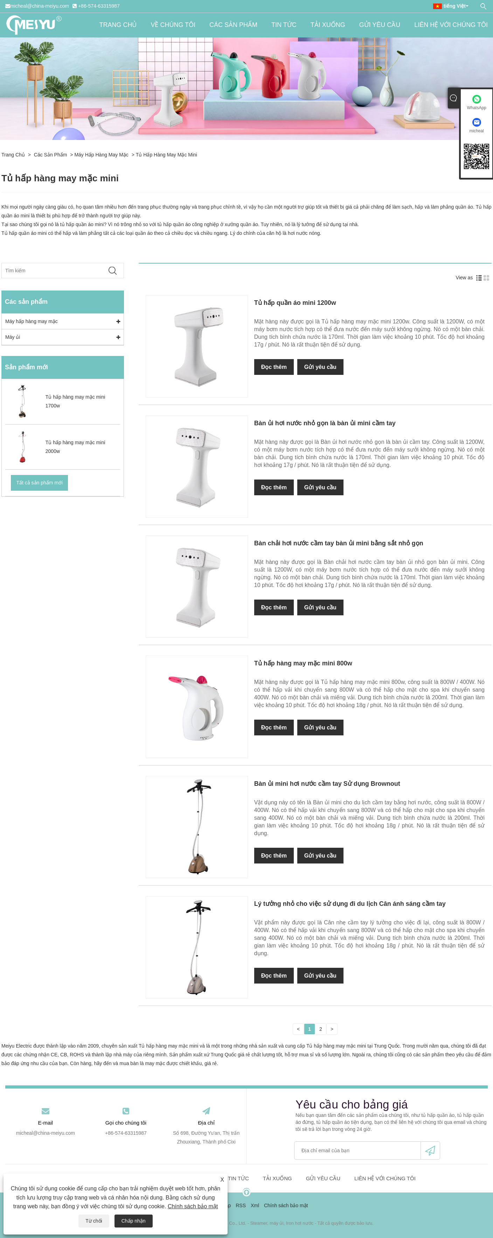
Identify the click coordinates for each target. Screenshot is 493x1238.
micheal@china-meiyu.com (39, 6)
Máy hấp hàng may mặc (101, 155)
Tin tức (284, 25)
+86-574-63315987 (99, 6)
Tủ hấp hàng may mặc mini (166, 155)
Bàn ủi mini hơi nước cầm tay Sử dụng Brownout (327, 783)
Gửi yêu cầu (380, 25)
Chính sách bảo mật (193, 1206)
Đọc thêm (274, 367)
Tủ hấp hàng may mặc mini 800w (303, 663)
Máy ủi (12, 337)
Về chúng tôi (173, 25)
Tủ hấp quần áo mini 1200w (295, 302)
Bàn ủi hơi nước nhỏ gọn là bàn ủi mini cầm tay (325, 423)
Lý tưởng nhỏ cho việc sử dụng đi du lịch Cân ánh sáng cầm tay (350, 903)
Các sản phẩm (233, 25)
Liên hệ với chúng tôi (451, 25)
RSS (241, 1205)
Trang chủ (118, 25)
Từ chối (93, 1221)
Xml (255, 1205)
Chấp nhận (133, 1221)
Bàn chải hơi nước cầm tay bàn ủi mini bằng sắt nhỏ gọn (338, 543)
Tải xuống (328, 25)
